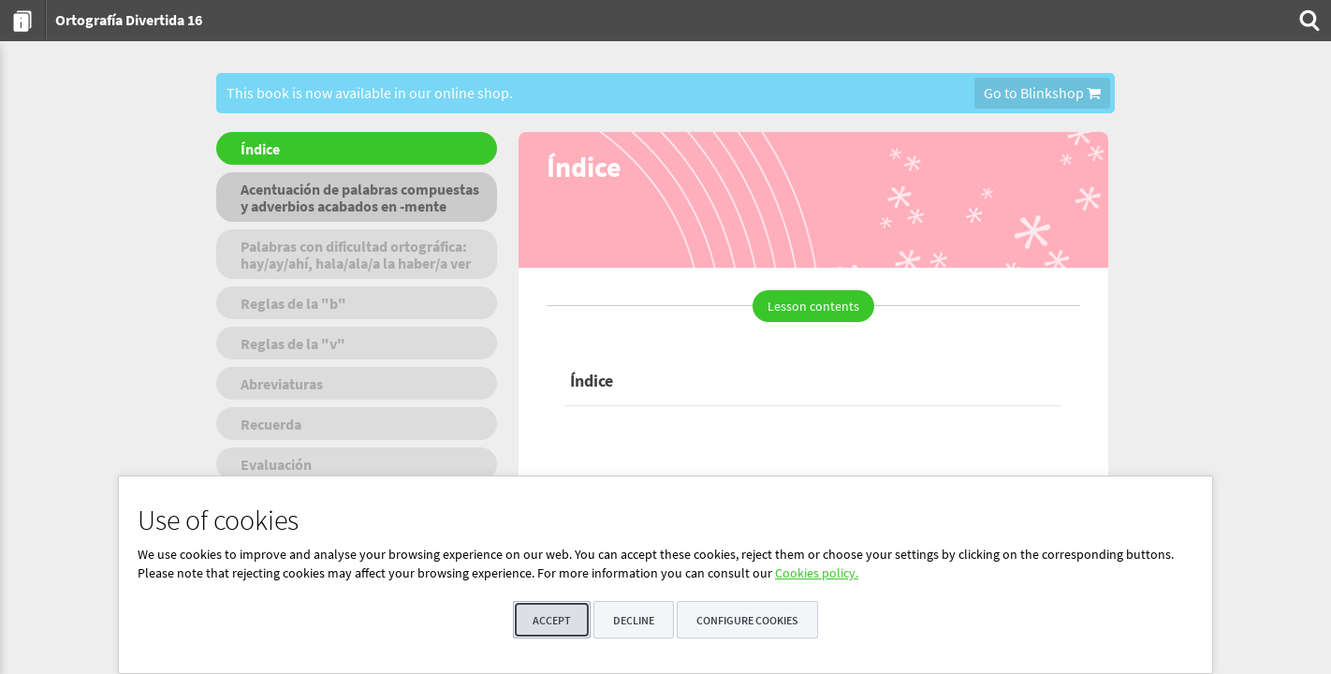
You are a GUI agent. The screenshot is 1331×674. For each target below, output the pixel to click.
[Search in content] (1307, 20)
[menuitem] (23, 20)
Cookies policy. (816, 572)
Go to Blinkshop (1042, 92)
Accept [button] (552, 620)
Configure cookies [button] (747, 620)
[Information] (23, 20)
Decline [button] (633, 620)
